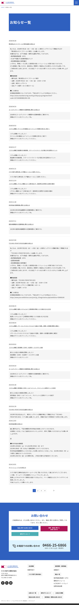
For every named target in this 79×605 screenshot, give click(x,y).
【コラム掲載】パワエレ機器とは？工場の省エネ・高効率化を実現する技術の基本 (35, 184)
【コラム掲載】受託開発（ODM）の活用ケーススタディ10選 (28, 347)
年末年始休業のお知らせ (16, 424)
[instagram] (9, 587)
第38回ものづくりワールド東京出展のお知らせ (24, 44)
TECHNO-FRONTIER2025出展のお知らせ (22, 243)
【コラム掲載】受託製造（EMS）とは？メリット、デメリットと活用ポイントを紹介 (35, 388)
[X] (6, 587)
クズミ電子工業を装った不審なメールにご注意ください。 (27, 172)
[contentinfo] (39, 585)
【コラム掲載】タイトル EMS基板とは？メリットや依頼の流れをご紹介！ (32, 129)
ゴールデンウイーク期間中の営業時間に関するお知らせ (26, 110)
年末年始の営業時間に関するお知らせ (21, 205)
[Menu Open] (76, 2)
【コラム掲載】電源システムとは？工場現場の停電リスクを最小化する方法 (33, 309)
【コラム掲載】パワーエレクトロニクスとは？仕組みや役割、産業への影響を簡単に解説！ (38, 326)
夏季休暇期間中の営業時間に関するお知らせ (23, 224)
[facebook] (2, 587)
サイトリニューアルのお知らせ (18, 467)
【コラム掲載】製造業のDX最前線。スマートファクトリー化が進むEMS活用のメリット (36, 150)
